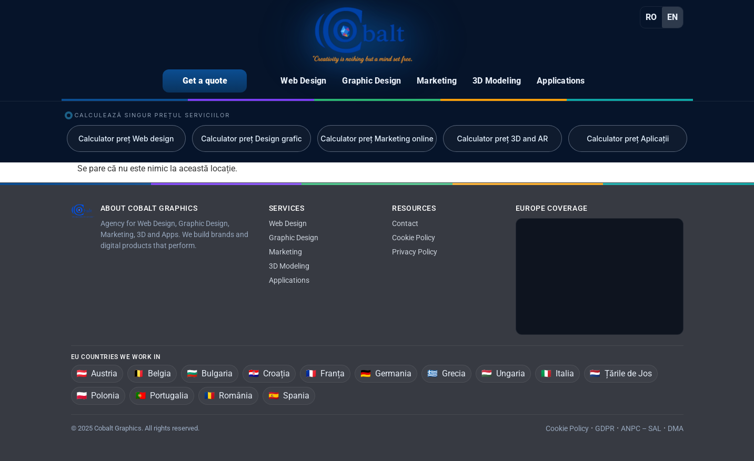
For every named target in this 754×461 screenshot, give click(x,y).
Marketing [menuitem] (437, 81)
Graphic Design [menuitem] (371, 81)
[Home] (362, 35)
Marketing (285, 252)
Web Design (288, 223)
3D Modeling (289, 266)
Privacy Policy (414, 252)
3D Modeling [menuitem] (496, 81)
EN (672, 17)
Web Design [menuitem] (303, 81)
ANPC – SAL (641, 428)
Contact (405, 223)
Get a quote (205, 81)
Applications (289, 280)
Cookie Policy (413, 237)
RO (651, 17)
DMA (675, 428)
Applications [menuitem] (561, 81)
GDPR (605, 428)
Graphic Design (293, 237)
